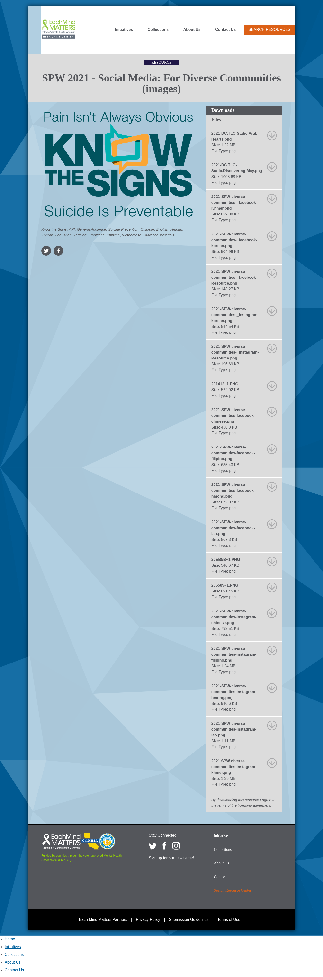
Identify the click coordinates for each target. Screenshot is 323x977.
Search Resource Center (232, 890)
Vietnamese (131, 235)
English (162, 229)
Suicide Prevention (123, 229)
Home (10, 939)
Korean (47, 235)
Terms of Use (228, 919)
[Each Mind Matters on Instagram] (176, 846)
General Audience (91, 229)
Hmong (176, 229)
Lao (58, 235)
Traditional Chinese (104, 235)
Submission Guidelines (189, 919)
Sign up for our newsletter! (171, 858)
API (72, 229)
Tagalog (80, 235)
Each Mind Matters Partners (103, 919)
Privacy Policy (148, 919)
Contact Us (225, 30)
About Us (192, 30)
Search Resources (269, 29)
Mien (67, 235)
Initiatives (124, 30)
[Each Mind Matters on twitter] (153, 846)
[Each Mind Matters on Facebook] (164, 846)
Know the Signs (54, 229)
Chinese (147, 229)
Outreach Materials (158, 235)
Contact (220, 877)
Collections (158, 30)
